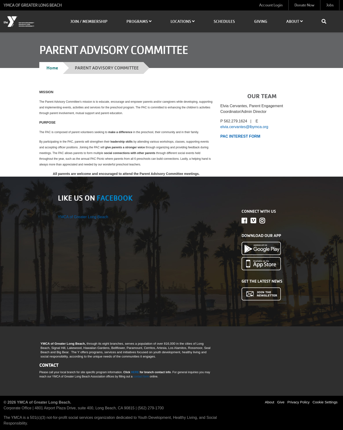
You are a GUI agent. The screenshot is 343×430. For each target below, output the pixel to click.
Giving (260, 21)
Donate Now (304, 5)
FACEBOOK (115, 198)
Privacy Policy (298, 402)
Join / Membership (88, 21)
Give (280, 402)
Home (52, 68)
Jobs (329, 5)
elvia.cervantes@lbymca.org (244, 127)
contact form (141, 376)
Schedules (224, 21)
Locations (183, 21)
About (294, 21)
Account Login (270, 5)
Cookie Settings (325, 402)
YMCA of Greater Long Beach (83, 217)
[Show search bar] (325, 21)
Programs (138, 21)
